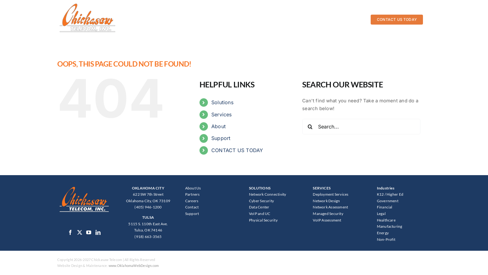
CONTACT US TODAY (237, 150)
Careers (192, 200)
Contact (192, 207)
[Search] (310, 126)
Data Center (259, 207)
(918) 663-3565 (148, 236)
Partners (192, 194)
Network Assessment (330, 207)
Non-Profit (386, 239)
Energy (383, 233)
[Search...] (361, 126)
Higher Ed (395, 194)
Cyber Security (261, 200)
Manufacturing (389, 226)
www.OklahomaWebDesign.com (134, 265)
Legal (381, 213)
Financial (384, 207)
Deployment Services (330, 194)
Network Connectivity (267, 194)
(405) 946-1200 (148, 207)
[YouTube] (88, 232)
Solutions (222, 102)
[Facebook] (70, 232)
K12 (380, 194)
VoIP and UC (259, 213)
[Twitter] (79, 232)
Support (221, 138)
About (218, 126)
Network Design (326, 200)
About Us (193, 188)
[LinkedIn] (98, 232)
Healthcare (386, 220)
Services (221, 114)
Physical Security (263, 220)
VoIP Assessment (327, 220)
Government (387, 200)
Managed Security (328, 213)
